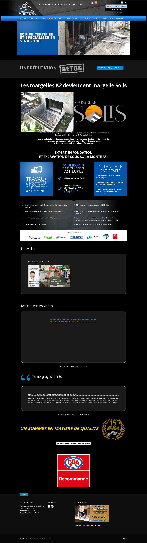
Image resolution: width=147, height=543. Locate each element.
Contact (120, 18)
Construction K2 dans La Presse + (38, 264)
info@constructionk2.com (34, 513)
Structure (34, 18)
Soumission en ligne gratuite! (110, 68)
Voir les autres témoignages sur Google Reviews (73, 443)
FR (122, 2)
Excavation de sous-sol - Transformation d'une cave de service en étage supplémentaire (73, 320)
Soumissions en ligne (104, 18)
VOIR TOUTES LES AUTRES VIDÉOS (73, 366)
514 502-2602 (115, 9)
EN (125, 2)
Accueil (23, 18)
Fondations (71, 18)
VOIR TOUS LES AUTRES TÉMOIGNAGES (73, 415)
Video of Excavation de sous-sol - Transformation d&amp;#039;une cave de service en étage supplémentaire (73, 339)
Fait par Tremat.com (25, 538)
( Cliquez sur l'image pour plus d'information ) (92, 515)
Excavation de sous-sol (52, 18)
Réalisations (85, 18)
